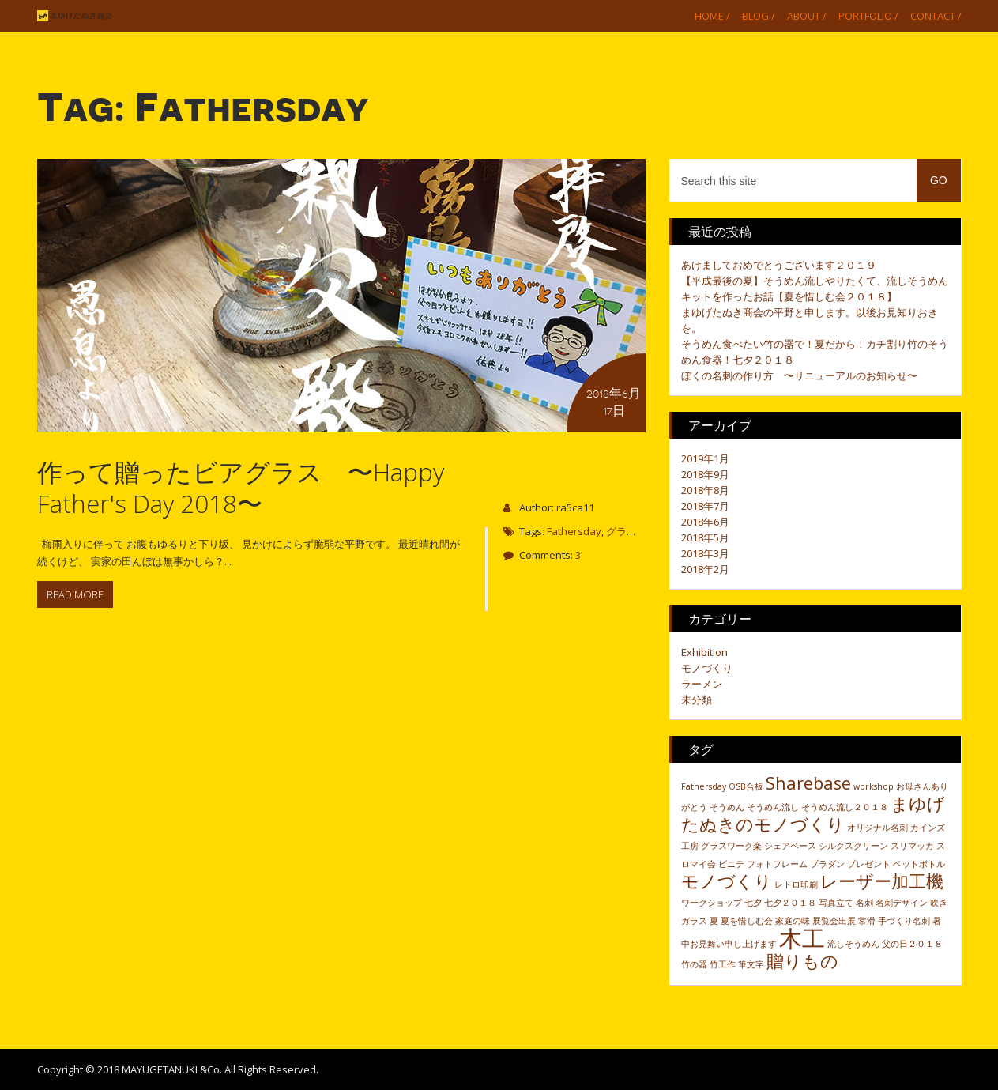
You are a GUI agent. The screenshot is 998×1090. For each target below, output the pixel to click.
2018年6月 (705, 522)
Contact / (936, 16)
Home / (712, 16)
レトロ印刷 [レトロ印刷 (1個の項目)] (796, 884)
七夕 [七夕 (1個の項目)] (753, 902)
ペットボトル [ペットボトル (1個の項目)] (919, 863)
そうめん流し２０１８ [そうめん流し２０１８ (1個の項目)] (844, 807)
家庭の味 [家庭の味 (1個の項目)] (792, 920)
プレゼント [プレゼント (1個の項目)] (869, 863)
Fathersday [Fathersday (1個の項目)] (703, 786)
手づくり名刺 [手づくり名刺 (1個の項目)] (904, 920)
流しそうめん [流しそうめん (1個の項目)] (853, 943)
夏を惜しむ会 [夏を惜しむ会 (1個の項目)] (747, 920)
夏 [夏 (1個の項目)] (714, 920)
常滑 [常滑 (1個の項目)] (867, 920)
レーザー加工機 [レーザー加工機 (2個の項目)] (881, 880)
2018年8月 (705, 490)
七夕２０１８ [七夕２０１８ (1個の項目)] (790, 902)
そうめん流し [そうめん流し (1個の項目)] (773, 807)
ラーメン (701, 684)
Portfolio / (868, 16)
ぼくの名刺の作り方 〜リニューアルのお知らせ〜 (799, 375)
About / (807, 16)
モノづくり (706, 668)
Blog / (758, 16)
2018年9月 (705, 474)
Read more (75, 594)
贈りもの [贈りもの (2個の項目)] (802, 960)
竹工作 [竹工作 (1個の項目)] (723, 964)
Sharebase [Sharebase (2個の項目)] (808, 782)
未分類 (696, 699)
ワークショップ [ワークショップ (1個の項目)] (711, 902)
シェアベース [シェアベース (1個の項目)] (790, 845)
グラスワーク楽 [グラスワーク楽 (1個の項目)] (731, 845)
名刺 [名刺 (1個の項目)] (864, 902)
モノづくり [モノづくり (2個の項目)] (726, 880)
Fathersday (574, 531)
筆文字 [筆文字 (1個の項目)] (751, 964)
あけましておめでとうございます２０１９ (778, 265)
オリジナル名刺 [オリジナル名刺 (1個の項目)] (877, 827)
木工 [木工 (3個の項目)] (802, 938)
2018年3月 (705, 553)
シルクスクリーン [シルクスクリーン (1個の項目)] (853, 845)
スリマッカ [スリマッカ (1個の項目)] (912, 845)
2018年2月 (705, 569)
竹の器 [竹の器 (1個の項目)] (694, 964)
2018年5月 (705, 537)
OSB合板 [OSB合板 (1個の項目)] (746, 786)
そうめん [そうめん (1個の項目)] (727, 807)
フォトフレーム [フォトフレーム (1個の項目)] (777, 863)
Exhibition (704, 652)
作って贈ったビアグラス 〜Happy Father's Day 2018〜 (240, 487)
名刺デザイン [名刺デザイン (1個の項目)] (902, 902)
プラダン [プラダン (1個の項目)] (827, 863)
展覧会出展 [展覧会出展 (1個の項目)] (834, 920)
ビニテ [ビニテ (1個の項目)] (731, 863)
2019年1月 (705, 458)
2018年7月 (705, 506)
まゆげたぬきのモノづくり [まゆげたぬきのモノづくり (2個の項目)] (813, 813)
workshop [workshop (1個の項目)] (873, 786)
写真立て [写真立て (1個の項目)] (836, 902)
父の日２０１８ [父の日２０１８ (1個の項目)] (912, 943)
